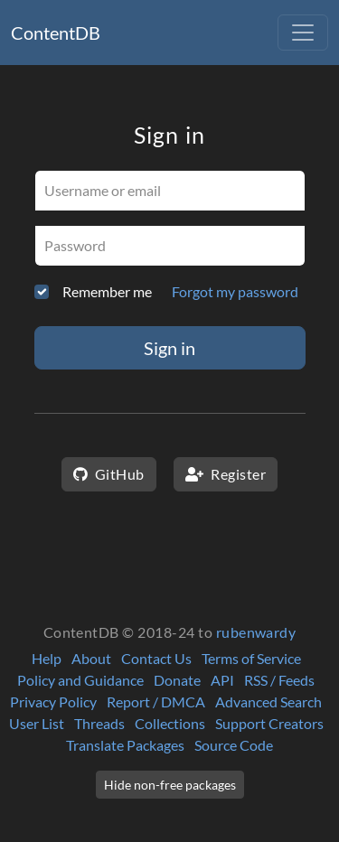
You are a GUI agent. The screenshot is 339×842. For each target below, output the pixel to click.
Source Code (233, 744)
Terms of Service (251, 658)
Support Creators (269, 723)
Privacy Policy (53, 701)
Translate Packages (125, 744)
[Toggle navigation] (303, 32)
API (222, 679)
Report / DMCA (156, 701)
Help (46, 658)
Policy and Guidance (80, 679)
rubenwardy (256, 632)
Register (225, 473)
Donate (177, 679)
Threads (99, 723)
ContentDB (55, 32)
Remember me (107, 291)
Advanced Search (268, 701)
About (91, 658)
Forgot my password (235, 291)
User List (36, 723)
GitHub (109, 473)
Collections (170, 723)
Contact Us (156, 658)
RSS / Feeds (279, 679)
